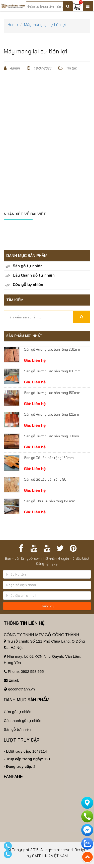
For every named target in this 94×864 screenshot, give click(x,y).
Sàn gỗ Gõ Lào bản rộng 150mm (49, 457)
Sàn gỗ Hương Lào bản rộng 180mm (52, 371)
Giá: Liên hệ (35, 360)
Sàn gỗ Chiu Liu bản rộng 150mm (49, 501)
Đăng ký (47, 606)
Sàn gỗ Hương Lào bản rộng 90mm (51, 436)
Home (13, 24)
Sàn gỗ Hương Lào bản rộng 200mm (52, 349)
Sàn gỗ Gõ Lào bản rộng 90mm (48, 479)
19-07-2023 (42, 68)
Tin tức (71, 68)
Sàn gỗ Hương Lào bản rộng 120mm (52, 414)
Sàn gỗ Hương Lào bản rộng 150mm (52, 392)
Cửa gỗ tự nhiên (24, 285)
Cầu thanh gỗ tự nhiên (30, 275)
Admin (14, 68)
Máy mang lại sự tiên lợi (45, 24)
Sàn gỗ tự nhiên (24, 266)
